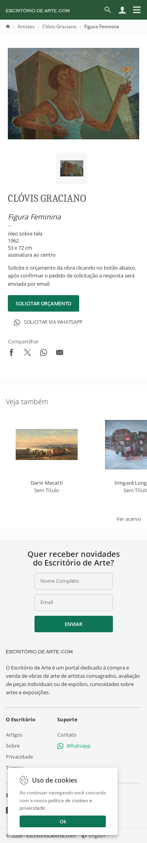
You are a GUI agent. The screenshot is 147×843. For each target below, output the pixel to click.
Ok (63, 821)
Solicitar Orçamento (43, 303)
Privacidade (19, 756)
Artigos (14, 734)
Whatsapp (74, 745)
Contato (66, 734)
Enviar (73, 624)
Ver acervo (128, 518)
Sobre (13, 745)
